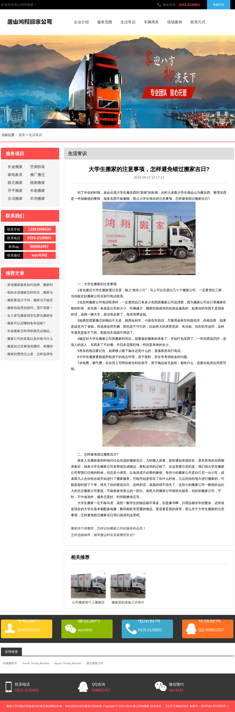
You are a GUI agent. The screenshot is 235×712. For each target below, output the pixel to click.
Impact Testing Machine (67, 663)
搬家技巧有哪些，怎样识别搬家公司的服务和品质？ (108, 528)
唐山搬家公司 (94, 663)
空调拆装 (37, 167)
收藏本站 (218, 4)
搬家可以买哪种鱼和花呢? (26, 323)
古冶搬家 (15, 198)
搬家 (152, 198)
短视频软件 (10, 663)
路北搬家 (15, 183)
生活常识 (128, 22)
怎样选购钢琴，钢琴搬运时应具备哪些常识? (103, 535)
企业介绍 (81, 22)
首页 (22, 135)
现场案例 (174, 22)
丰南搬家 (37, 191)
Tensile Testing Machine (35, 663)
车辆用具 (151, 22)
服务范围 (104, 22)
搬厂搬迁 (37, 175)
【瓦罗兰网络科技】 (177, 706)
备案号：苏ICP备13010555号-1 (209, 706)
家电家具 (15, 175)
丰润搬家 (37, 198)
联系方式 (197, 22)
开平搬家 (15, 191)
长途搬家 (15, 167)
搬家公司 (138, 290)
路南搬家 (37, 183)
